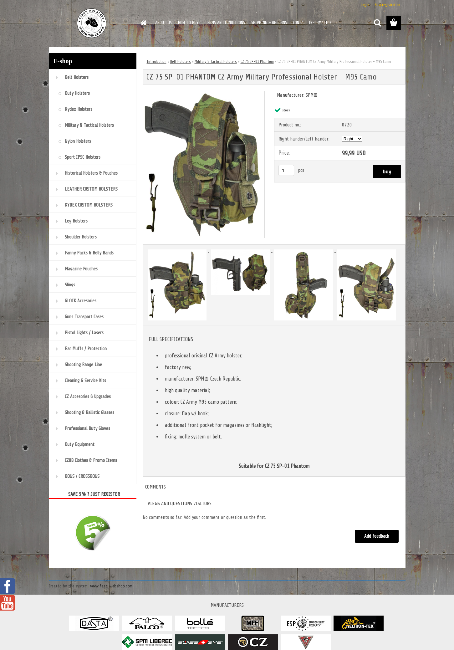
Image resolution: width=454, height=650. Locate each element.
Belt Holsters (180, 61)
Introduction (156, 61)
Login (365, 5)
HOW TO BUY (188, 22)
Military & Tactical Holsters (216, 61)
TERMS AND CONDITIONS (225, 22)
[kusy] (286, 170)
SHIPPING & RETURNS (269, 22)
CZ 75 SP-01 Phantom (257, 61)
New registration (387, 5)
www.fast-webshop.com (111, 586)
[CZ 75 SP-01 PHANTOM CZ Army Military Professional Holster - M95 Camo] (204, 93)
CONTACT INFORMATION (312, 22)
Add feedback (376, 536)
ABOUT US (163, 22)
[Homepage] (143, 23)
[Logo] (92, 23)
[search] (377, 23)
